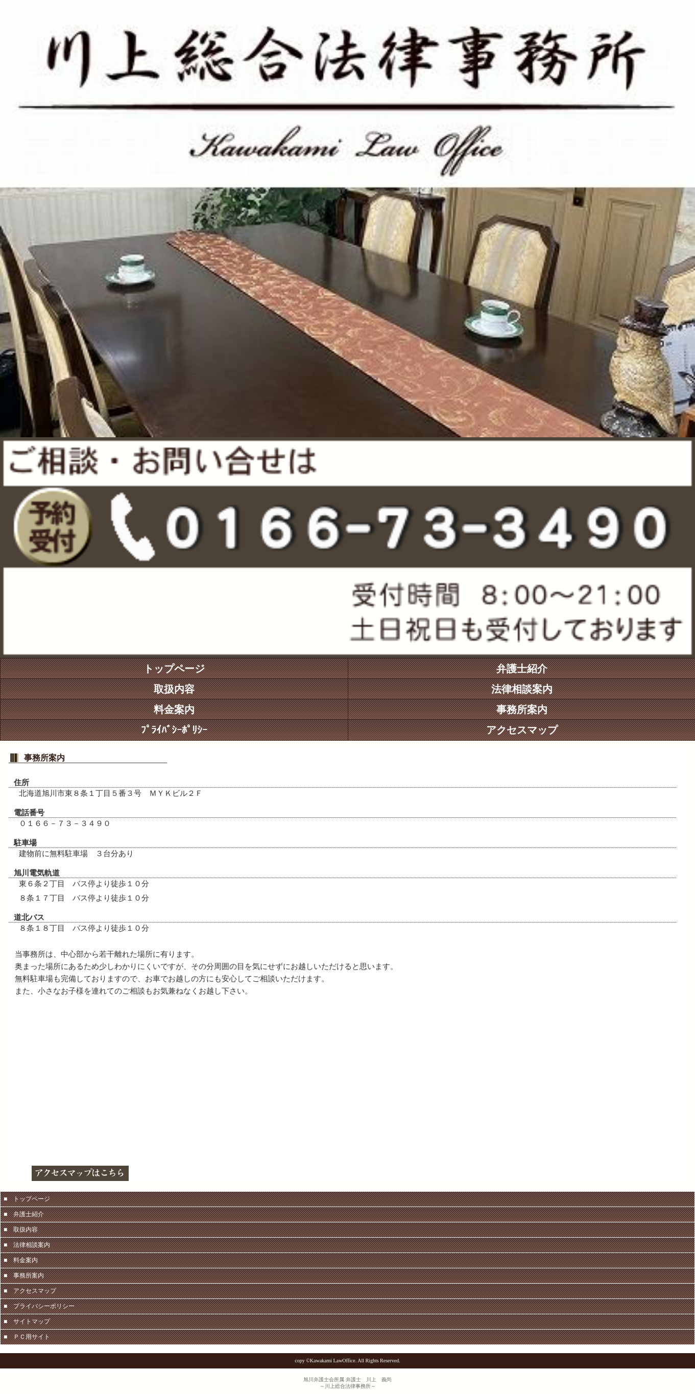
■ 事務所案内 (24, 1275)
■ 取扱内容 (21, 1229)
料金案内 (174, 709)
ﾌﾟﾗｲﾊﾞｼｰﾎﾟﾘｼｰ (174, 730)
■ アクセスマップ (30, 1290)
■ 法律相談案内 (27, 1244)
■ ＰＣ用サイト (27, 1336)
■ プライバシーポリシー (39, 1306)
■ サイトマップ (27, 1321)
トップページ (174, 668)
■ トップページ (27, 1198)
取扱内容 (174, 689)
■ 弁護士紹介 (24, 1214)
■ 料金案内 (21, 1260)
